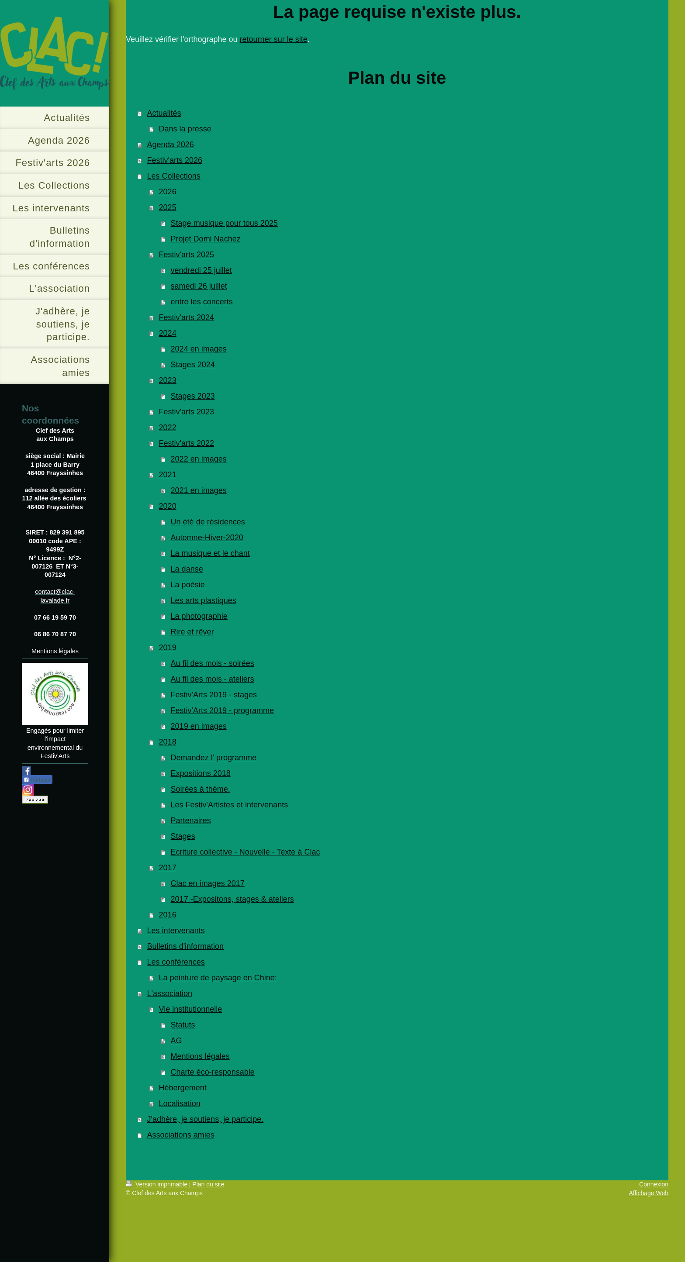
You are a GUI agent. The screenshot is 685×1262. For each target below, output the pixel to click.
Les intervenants (176, 930)
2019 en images (199, 726)
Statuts (183, 1025)
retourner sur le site (274, 39)
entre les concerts (202, 301)
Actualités (164, 113)
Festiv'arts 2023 (186, 411)
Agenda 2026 (170, 144)
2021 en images (199, 490)
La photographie (199, 616)
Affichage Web (648, 1193)
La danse (187, 569)
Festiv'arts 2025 (186, 254)
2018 (167, 742)
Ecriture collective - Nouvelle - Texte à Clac (245, 852)
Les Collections (174, 176)
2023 (167, 380)
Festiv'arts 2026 (175, 160)
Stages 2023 (193, 396)
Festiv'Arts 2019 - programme (222, 710)
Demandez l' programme (214, 757)
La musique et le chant (210, 553)
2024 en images (199, 349)
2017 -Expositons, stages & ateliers (232, 899)
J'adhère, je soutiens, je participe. (205, 1119)
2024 (167, 333)
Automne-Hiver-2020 (207, 537)
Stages (183, 836)
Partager (37, 780)
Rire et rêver (192, 632)
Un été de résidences (208, 521)
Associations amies (180, 1135)
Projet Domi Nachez (206, 238)
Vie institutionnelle (190, 1009)
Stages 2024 (193, 364)
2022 (167, 427)
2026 (167, 191)
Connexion (653, 1184)
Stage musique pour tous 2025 (224, 223)
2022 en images (199, 459)
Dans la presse (185, 128)
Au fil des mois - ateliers (212, 679)
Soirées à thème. (200, 789)
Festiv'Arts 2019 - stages (214, 694)
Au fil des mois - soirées (212, 663)
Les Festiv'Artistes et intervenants (229, 804)
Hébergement (183, 1087)
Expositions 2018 (201, 773)
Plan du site (208, 1184)
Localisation (180, 1103)
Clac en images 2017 (208, 883)
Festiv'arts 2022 (186, 443)
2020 (167, 506)
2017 (167, 867)
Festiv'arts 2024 (186, 317)
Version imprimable (157, 1184)
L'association (170, 993)
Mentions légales (200, 1056)
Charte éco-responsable (213, 1072)
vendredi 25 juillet (201, 270)
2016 (167, 914)
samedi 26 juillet (199, 286)
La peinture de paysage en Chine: (218, 977)
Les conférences (176, 962)
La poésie (188, 584)
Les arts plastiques (203, 600)
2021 (167, 474)
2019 (167, 647)
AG (176, 1040)
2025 (167, 207)
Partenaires (191, 820)
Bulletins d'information (185, 946)
